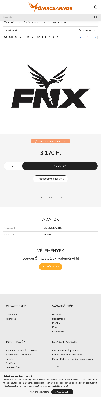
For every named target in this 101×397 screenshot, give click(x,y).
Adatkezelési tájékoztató (18, 358)
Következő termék (87, 33)
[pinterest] (87, 41)
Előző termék (12, 33)
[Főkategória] (9, 25)
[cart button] (95, 6)
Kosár (55, 331)
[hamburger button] (5, 6)
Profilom (56, 327)
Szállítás (10, 367)
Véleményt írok (50, 270)
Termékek (11, 322)
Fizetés (9, 362)
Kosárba (60, 169)
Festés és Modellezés (34, 25)
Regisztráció (58, 322)
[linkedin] (95, 41)
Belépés (56, 318)
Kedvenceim (58, 335)
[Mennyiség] (13, 169)
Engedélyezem (62, 391)
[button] (50, 182)
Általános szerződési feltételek (21, 354)
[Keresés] (50, 17)
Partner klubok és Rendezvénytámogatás (73, 362)
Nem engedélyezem (39, 391)
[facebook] (80, 41)
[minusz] (8, 169)
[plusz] (17, 169)
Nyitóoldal (11, 318)
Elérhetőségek (13, 371)
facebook (53, 369)
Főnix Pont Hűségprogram (65, 354)
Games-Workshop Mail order (67, 358)
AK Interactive (59, 25)
